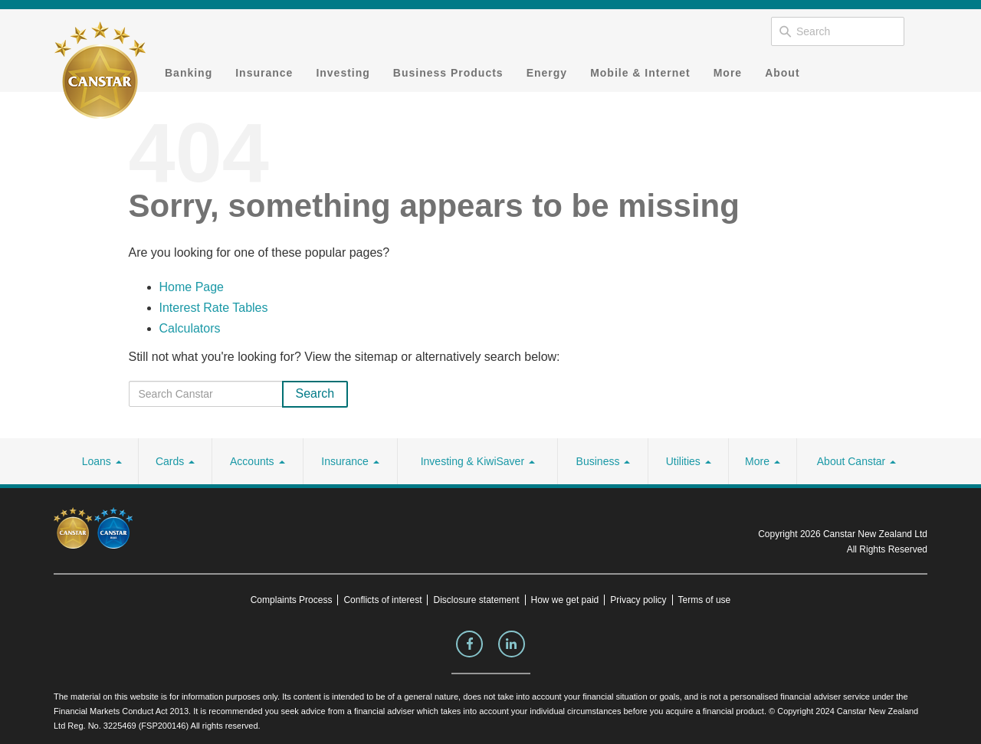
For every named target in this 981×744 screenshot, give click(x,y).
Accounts (257, 461)
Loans (102, 461)
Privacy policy (638, 600)
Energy (547, 73)
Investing (342, 73)
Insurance (264, 73)
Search (315, 393)
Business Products (448, 73)
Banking (188, 73)
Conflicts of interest (382, 600)
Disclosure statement (476, 600)
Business (603, 461)
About (782, 73)
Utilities (688, 461)
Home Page (192, 286)
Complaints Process (292, 600)
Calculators (190, 328)
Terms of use (704, 600)
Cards (175, 461)
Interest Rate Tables (213, 307)
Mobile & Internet (640, 73)
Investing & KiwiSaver (478, 461)
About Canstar (856, 461)
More (728, 73)
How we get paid (565, 600)
